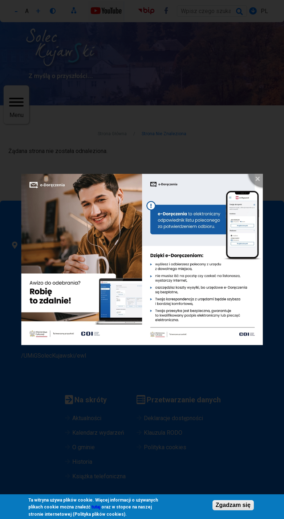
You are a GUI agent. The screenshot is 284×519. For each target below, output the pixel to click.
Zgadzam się (233, 506)
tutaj (96, 508)
